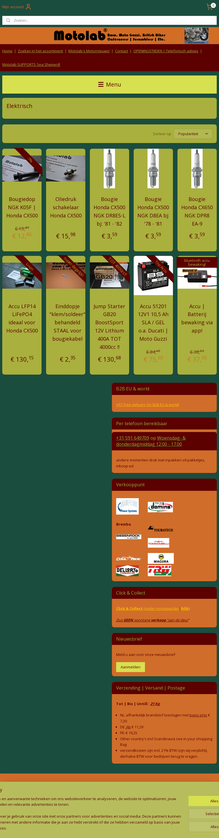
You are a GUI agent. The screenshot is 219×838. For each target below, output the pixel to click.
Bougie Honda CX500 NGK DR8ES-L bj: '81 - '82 (109, 211)
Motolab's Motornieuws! (89, 50)
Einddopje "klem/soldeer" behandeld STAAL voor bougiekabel (67, 322)
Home (7, 50)
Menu (109, 84)
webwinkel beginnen (117, 828)
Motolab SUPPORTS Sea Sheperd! (31, 64)
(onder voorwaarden (161, 608)
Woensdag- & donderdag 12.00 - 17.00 (151, 441)
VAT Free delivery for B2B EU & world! (147, 404)
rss (96, 828)
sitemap (84, 828)
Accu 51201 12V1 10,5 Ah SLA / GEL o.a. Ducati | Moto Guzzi (153, 322)
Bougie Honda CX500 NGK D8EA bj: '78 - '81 (153, 211)
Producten (182, 785)
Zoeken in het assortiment (40, 50)
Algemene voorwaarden (109, 785)
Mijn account (17, 6)
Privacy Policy (109, 796)
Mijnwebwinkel (166, 828)
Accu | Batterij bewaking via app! (197, 318)
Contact (121, 50)
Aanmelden (130, 666)
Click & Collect (130, 608)
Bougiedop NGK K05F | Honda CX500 (22, 207)
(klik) (185, 608)
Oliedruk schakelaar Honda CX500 (66, 207)
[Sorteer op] (193, 134)
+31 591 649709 (132, 438)
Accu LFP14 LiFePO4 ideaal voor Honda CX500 (22, 318)
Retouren (9, 785)
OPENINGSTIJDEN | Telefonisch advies (165, 50)
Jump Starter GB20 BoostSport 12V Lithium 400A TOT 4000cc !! (109, 326)
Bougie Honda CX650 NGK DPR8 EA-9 (197, 211)
